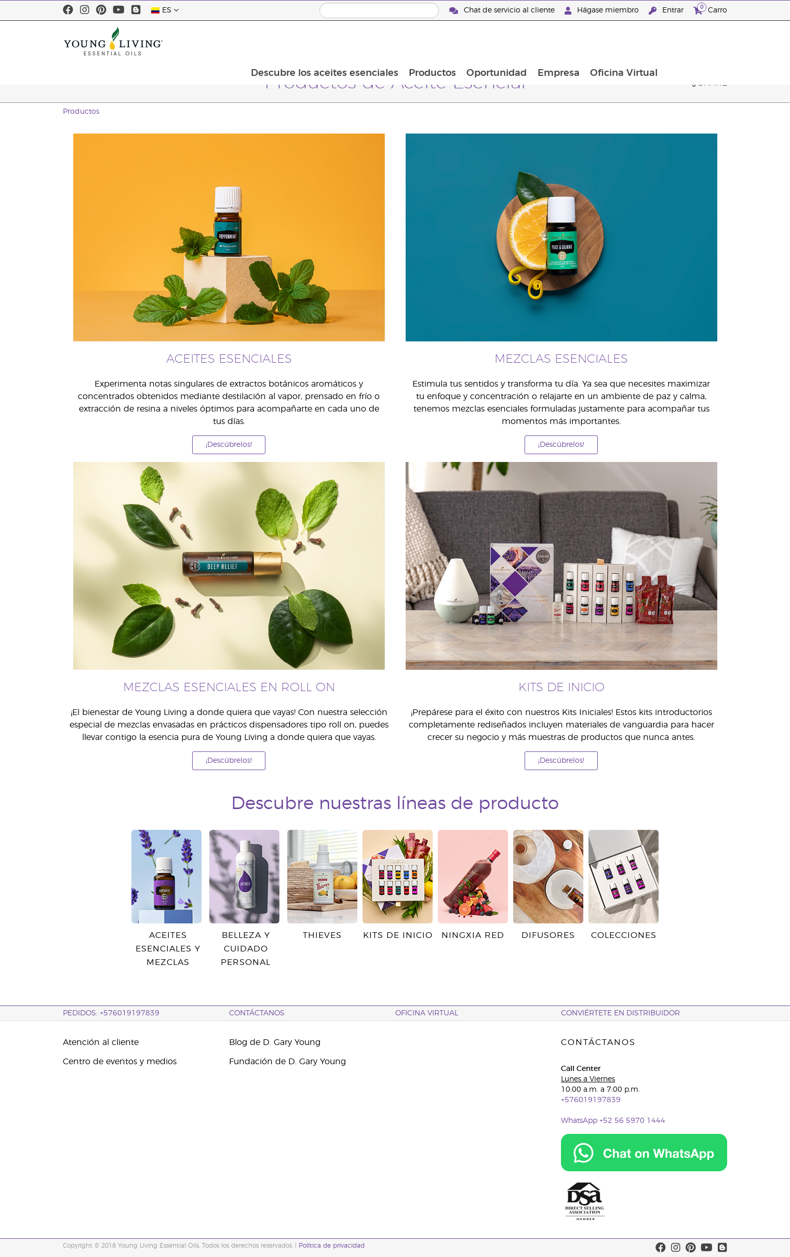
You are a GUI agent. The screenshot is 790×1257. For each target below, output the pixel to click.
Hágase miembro (603, 11)
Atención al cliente (101, 1042)
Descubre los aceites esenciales (385, 41)
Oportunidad (559, 41)
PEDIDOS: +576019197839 (111, 1013)
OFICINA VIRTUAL (426, 1013)
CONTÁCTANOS (257, 1013)
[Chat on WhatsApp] (644, 1152)
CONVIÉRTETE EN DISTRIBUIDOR (620, 1013)
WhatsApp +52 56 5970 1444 (613, 1120)
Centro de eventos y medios (120, 1061)
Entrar (667, 11)
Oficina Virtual (687, 41)
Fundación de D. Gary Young (287, 1061)
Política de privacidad (332, 1245)
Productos (493, 41)
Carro (710, 9)
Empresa (621, 41)
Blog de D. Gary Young (274, 1042)
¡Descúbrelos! (229, 444)
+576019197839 (591, 1100)
